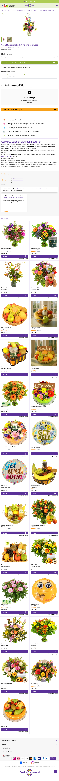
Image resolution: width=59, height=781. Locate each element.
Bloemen (7, 10)
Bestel (14, 256)
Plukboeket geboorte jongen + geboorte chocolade (29, 189)
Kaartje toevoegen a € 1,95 (14, 85)
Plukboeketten (23, 10)
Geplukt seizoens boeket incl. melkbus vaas (41, 10)
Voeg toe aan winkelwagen (29, 109)
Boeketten (15, 10)
